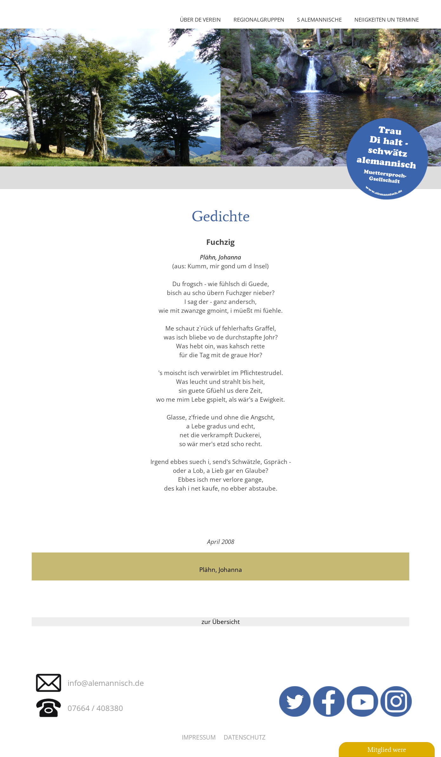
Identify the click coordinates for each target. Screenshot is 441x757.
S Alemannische (319, 19)
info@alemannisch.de (106, 683)
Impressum (199, 737)
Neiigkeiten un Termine (386, 19)
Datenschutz (245, 737)
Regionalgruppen (259, 19)
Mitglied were (386, 750)
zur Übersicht (220, 622)
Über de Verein (200, 19)
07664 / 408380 (95, 708)
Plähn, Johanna (220, 257)
